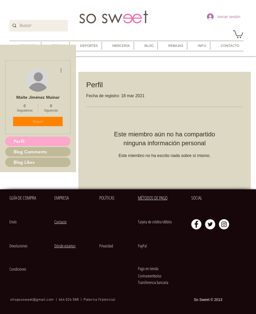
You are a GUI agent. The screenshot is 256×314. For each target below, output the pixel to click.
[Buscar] (38, 26)
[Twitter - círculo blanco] (210, 224)
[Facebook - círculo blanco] (196, 224)
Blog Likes (24, 162)
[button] (238, 34)
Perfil (19, 141)
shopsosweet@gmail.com (32, 300)
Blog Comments (30, 151)
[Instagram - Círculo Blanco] (224, 224)
